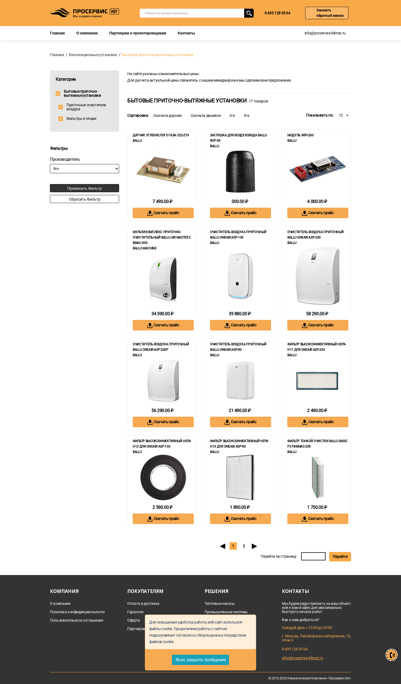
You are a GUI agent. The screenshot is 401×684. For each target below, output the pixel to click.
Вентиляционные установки (93, 55)
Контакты (186, 33)
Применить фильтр (84, 188)
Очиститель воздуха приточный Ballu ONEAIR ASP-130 (238, 234)
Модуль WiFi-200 (300, 135)
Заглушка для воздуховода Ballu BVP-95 (238, 138)
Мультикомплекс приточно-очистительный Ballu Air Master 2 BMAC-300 (162, 237)
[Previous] (222, 546)
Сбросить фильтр (84, 199)
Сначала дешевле (206, 115)
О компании (87, 33)
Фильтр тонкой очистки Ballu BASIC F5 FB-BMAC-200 (317, 443)
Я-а (246, 115)
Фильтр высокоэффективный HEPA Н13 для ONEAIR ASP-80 (239, 443)
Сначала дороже (167, 115)
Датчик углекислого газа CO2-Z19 (161, 135)
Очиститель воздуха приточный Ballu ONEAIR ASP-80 (238, 347)
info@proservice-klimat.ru (325, 33)
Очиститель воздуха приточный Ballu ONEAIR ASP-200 (315, 234)
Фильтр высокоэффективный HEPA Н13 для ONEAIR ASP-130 (162, 443)
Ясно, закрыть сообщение (201, 659)
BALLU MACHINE (144, 248)
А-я (232, 115)
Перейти (340, 556)
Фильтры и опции (81, 119)
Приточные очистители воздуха (86, 107)
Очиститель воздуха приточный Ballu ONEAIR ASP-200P (161, 347)
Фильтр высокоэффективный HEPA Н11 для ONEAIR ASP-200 (316, 347)
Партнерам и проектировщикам (137, 33)
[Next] (254, 546)
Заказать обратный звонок (330, 13)
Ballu (137, 141)
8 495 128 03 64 (277, 13)
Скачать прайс (163, 213)
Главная (57, 33)
